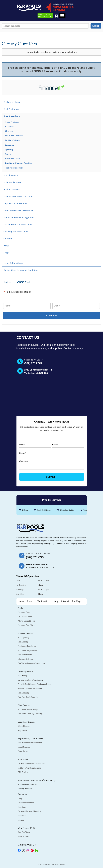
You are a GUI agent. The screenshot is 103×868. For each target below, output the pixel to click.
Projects (31, 601)
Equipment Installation (27, 646)
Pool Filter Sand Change (28, 709)
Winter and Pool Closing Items (18, 217)
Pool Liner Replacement (27, 650)
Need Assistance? (45, 15)
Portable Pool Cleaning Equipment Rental (35, 684)
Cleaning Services (26, 671)
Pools (20, 608)
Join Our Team (24, 832)
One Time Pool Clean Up (28, 697)
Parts (6, 245)
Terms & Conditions (13, 263)
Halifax (25, 510)
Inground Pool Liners (26, 625)
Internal (65, 601)
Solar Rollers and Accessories (18, 196)
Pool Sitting (23, 676)
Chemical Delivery (25, 659)
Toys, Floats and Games (15, 203)
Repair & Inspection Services (30, 738)
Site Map (76, 601)
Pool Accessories (11, 189)
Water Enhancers (12, 158)
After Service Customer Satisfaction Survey (37, 780)
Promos (21, 820)
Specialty (9, 149)
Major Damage (24, 726)
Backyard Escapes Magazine (29, 811)
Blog (20, 798)
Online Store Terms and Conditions (20, 270)
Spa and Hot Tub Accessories (17, 224)
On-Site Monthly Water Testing (30, 680)
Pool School (23, 759)
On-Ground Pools (25, 617)
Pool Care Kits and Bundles (18, 163)
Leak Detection (24, 747)
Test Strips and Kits (14, 168)
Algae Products (12, 122)
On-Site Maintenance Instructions (31, 663)
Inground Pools (24, 612)
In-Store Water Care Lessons (29, 768)
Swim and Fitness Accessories (18, 210)
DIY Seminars (23, 772)
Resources (22, 794)
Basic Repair (23, 751)
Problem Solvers (12, 140)
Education (22, 816)
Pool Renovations (25, 655)
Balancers (9, 126)
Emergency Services (27, 722)
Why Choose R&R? (26, 828)
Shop (6, 252)
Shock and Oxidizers (14, 136)
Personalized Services (27, 784)
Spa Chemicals (10, 175)
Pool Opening (23, 637)
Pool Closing (23, 642)
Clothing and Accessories (15, 231)
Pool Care (22, 807)
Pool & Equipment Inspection (30, 743)
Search (96, 26)
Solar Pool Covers (12, 182)
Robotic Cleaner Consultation (30, 688)
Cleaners (9, 131)
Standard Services (25, 633)
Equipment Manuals (26, 803)
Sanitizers (9, 145)
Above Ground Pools (26, 621)
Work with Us (44, 601)
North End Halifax (67, 510)
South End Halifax (44, 510)
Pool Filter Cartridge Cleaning (30, 714)
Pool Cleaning (23, 693)
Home (21, 601)
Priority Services (25, 788)
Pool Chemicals (11, 116)
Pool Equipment (11, 109)
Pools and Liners (11, 102)
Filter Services (24, 705)
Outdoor (7, 238)
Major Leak (22, 730)
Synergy (8, 154)
